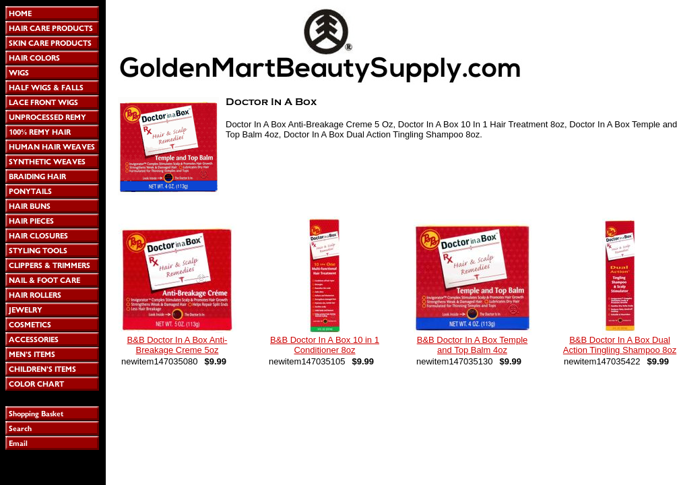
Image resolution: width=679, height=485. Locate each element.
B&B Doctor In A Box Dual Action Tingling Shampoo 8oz (619, 345)
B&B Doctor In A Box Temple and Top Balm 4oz (472, 345)
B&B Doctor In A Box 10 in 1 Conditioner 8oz (324, 345)
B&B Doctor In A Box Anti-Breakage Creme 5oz (177, 345)
